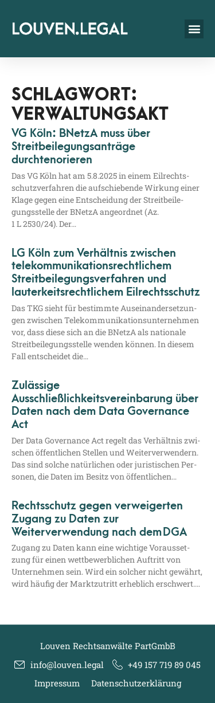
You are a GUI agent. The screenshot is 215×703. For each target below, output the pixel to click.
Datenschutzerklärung (136, 683)
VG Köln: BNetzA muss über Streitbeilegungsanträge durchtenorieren (80, 146)
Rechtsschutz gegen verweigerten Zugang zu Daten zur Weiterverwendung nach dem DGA (99, 519)
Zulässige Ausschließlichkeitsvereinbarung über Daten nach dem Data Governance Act (104, 405)
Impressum (57, 683)
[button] (194, 28)
